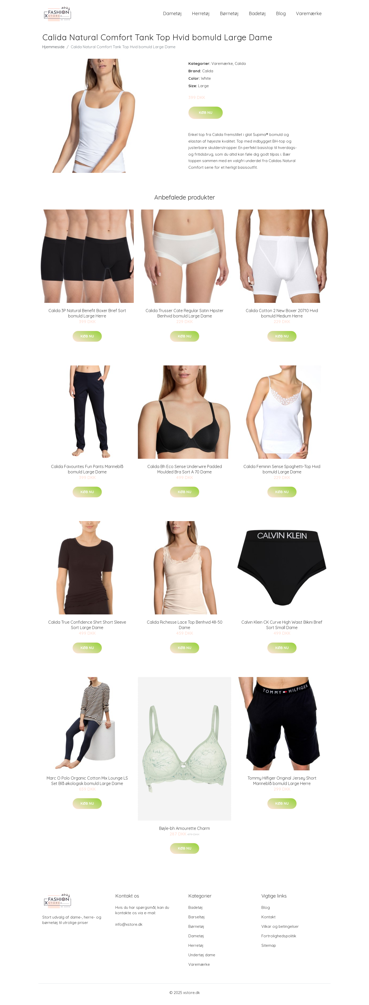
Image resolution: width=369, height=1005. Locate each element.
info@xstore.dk (128, 928)
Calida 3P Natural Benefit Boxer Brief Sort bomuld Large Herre (87, 317)
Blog (281, 15)
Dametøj (172, 15)
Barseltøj (196, 920)
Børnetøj (229, 15)
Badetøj (257, 15)
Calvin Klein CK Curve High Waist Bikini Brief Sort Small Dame (281, 628)
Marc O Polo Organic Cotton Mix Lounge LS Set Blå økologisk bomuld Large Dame (87, 784)
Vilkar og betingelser (280, 930)
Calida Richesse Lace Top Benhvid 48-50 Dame (184, 628)
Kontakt (268, 920)
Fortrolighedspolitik (278, 939)
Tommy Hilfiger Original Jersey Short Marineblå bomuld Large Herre (282, 784)
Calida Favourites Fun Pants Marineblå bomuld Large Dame (87, 472)
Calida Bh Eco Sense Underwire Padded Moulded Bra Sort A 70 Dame (184, 472)
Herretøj (201, 15)
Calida (240, 67)
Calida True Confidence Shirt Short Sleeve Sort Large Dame (87, 628)
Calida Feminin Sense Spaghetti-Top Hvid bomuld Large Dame (281, 472)
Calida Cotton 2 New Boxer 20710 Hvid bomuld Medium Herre (282, 317)
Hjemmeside (53, 50)
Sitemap (268, 949)
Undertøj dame (201, 958)
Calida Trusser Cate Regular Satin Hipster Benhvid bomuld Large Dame (184, 317)
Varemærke (309, 15)
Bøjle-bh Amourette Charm (184, 831)
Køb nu (205, 116)
